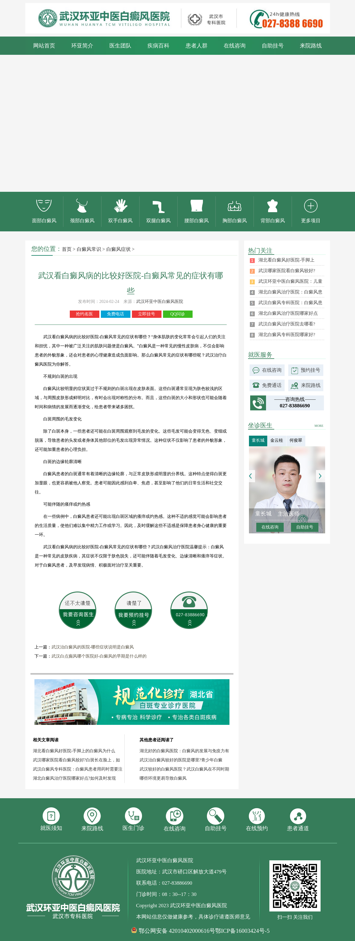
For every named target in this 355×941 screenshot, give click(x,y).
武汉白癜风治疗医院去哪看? (286, 323)
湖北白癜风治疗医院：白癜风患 (290, 292)
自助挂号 (273, 46)
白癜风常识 (89, 249)
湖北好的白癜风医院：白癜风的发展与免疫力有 (184, 751)
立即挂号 (146, 314)
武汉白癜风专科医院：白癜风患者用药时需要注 (77, 769)
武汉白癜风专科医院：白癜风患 (290, 302)
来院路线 (311, 46)
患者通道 (298, 819)
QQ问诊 (177, 314)
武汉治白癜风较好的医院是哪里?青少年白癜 (181, 760)
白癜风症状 (119, 249)
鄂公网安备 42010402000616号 (177, 931)
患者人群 (197, 46)
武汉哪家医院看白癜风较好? (286, 270)
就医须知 (51, 819)
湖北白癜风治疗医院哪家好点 (288, 313)
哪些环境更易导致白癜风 (163, 778)
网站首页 (44, 46)
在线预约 (257, 819)
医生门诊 (133, 819)
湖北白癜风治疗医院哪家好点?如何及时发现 (74, 778)
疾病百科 (158, 46)
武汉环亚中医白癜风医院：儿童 (290, 281)
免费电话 (115, 314)
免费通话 (272, 385)
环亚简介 (82, 46)
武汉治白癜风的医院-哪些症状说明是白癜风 (92, 647)
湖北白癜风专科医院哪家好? (286, 334)
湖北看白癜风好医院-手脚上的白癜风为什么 (74, 751)
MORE (318, 425)
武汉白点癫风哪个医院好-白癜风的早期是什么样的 (99, 656)
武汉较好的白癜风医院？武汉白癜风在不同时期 (184, 769)
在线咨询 (235, 46)
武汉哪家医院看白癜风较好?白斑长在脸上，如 (76, 760)
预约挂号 (310, 370)
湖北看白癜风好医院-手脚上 (286, 260)
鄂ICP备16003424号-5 (242, 931)
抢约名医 (84, 314)
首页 (67, 249)
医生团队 (120, 46)
